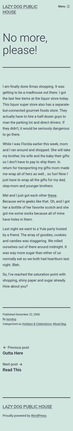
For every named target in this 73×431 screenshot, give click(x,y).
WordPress (38, 415)
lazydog (11, 319)
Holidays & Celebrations (37, 324)
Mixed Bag (59, 324)
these (52, 195)
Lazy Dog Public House (27, 406)
